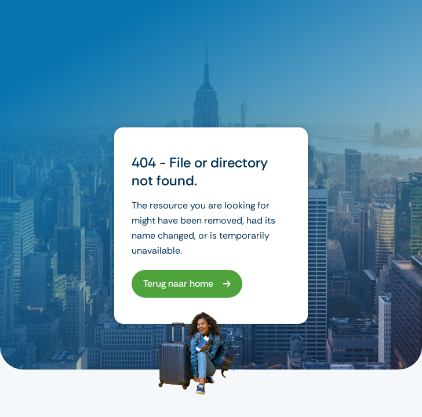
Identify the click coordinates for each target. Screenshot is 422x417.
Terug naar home (178, 283)
